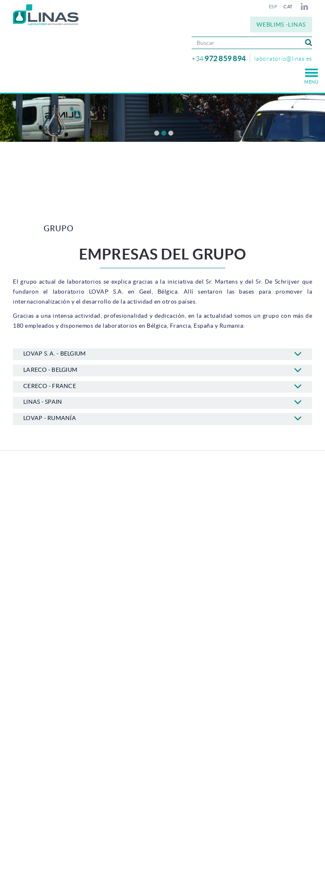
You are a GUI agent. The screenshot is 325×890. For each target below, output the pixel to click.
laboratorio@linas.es (283, 58)
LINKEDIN (305, 6)
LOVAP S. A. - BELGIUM (162, 353)
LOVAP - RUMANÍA (162, 418)
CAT (288, 6)
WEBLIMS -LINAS (281, 24)
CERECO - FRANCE (162, 386)
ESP (273, 6)
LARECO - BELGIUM (162, 369)
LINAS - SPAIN (162, 401)
